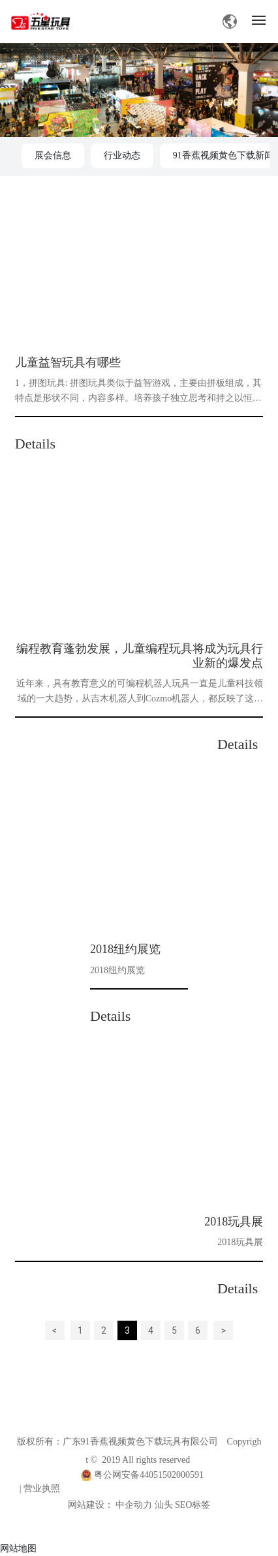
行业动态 (122, 155)
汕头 (164, 1505)
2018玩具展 (233, 1221)
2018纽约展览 (125, 949)
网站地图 (18, 1548)
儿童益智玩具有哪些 (68, 362)
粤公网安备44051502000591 (149, 1475)
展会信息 (53, 155)
